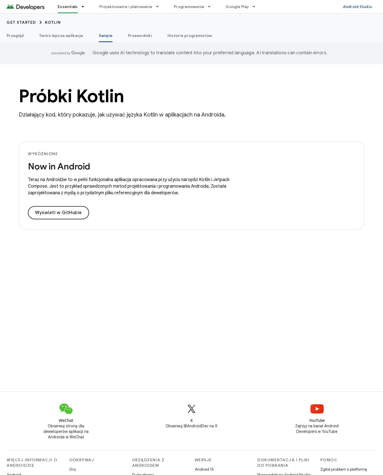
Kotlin (53, 22)
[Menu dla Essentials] (85, 6)
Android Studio (357, 6)
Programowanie (189, 6)
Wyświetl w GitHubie (58, 212)
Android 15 (204, 469)
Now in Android (59, 166)
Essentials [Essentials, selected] (68, 6)
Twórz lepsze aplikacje (61, 35)
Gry (72, 469)
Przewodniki (140, 35)
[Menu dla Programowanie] (211, 6)
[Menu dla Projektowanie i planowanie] (159, 6)
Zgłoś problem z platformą (343, 469)
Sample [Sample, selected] (106, 35)
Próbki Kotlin (71, 96)
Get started (21, 22)
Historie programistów (189, 35)
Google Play (237, 6)
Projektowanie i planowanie (126, 6)
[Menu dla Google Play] (256, 6)
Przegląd (15, 35)
